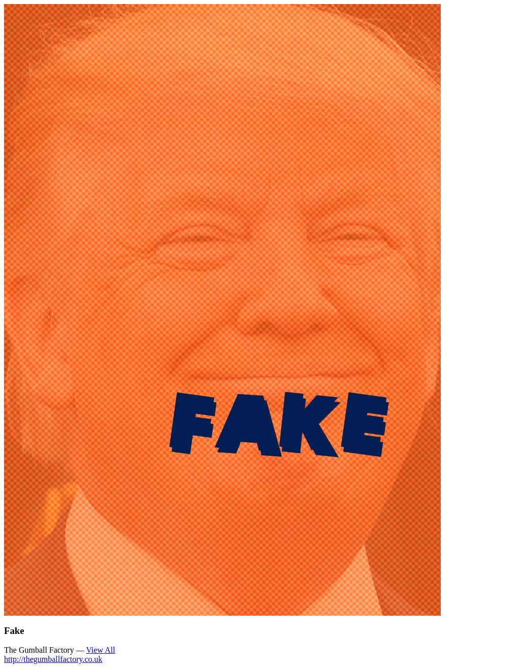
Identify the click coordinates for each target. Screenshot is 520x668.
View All (100, 650)
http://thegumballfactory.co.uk (53, 659)
